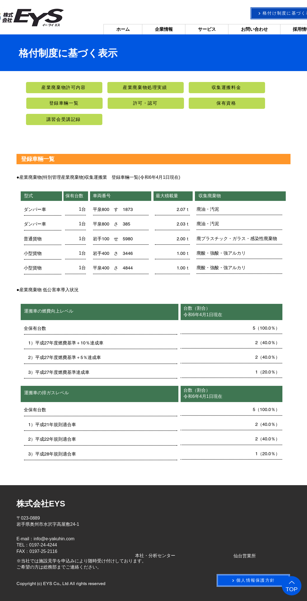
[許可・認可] (146, 103)
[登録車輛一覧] (64, 103)
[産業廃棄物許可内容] (64, 87)
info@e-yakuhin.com (54, 538)
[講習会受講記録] (64, 119)
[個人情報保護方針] (253, 580)
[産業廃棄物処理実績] (145, 87)
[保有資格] (227, 103)
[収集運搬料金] (227, 87)
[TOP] (291, 585)
